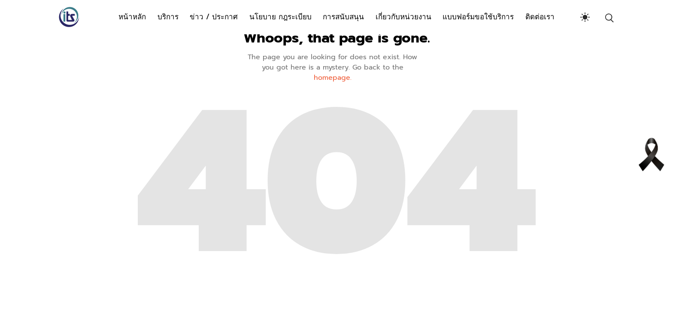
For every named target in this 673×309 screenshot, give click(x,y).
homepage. (333, 78)
